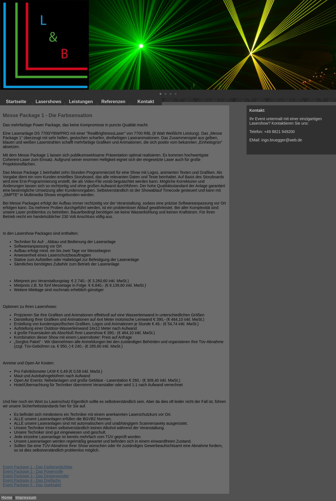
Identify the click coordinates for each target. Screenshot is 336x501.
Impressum (25, 497)
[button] (330, 45)
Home (6, 497)
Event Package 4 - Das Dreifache (32, 480)
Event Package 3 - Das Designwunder (36, 476)
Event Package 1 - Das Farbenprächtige (37, 467)
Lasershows (48, 101)
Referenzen (113, 101)
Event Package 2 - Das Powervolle (33, 471)
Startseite (16, 101)
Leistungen (81, 101)
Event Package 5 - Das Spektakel (32, 485)
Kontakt (146, 101)
